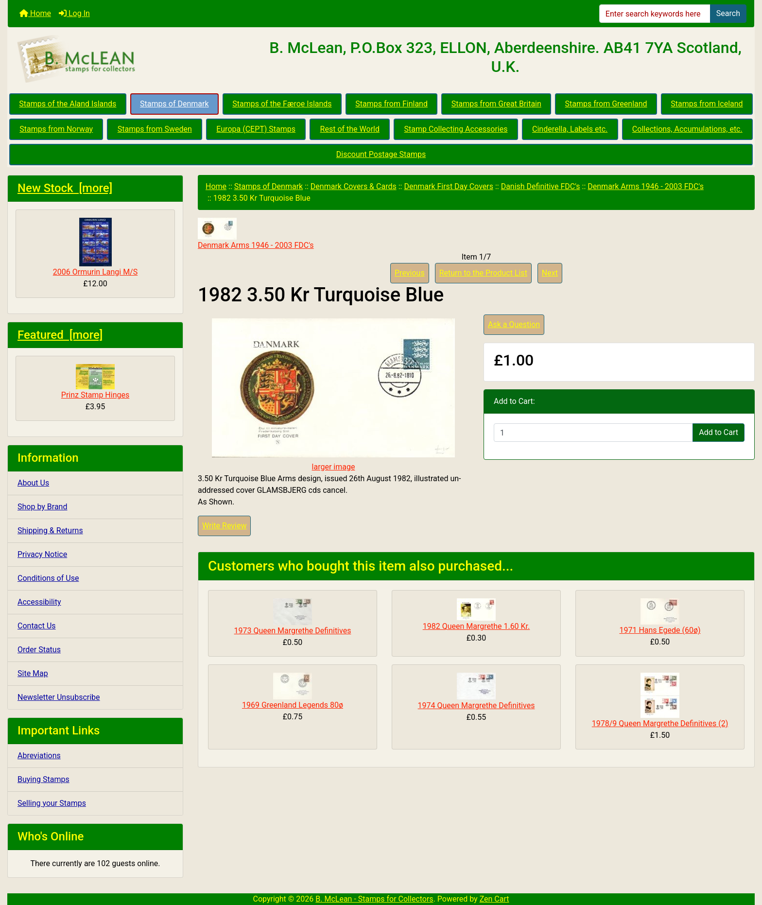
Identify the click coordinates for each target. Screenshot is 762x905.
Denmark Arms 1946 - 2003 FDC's (646, 186)
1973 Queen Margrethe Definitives (292, 630)
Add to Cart (718, 432)
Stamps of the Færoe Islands (281, 103)
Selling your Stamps (51, 803)
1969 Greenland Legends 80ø (292, 705)
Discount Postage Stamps (381, 154)
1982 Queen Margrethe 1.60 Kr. (476, 626)
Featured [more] (60, 335)
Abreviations (39, 755)
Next (550, 273)
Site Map (32, 673)
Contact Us (36, 625)
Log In (74, 13)
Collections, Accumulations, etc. (687, 129)
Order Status (39, 649)
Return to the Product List (483, 273)
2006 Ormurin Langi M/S (95, 247)
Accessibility (39, 602)
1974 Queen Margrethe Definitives (476, 705)
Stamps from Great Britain (496, 103)
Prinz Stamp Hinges (95, 382)
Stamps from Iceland (707, 103)
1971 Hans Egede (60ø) (659, 630)
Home (35, 13)
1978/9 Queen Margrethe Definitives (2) (660, 723)
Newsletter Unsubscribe (58, 697)
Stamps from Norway (56, 129)
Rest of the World (350, 129)
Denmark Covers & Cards (354, 186)
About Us (33, 482)
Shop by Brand (42, 506)
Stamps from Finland (391, 103)
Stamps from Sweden (155, 129)
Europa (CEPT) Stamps (255, 129)
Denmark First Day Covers (448, 186)
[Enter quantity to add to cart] (593, 432)
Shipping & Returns (50, 530)
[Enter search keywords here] (654, 13)
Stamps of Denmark (174, 103)
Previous (410, 273)
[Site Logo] (132, 59)
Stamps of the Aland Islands (67, 103)
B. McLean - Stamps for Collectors (374, 899)
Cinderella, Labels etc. (569, 129)
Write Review (224, 525)
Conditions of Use (48, 578)
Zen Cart (494, 899)
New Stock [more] (64, 188)
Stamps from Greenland (606, 103)
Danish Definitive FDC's (540, 186)
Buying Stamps (43, 779)
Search (728, 13)
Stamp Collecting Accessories (456, 129)
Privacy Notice (42, 554)
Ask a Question (514, 324)
